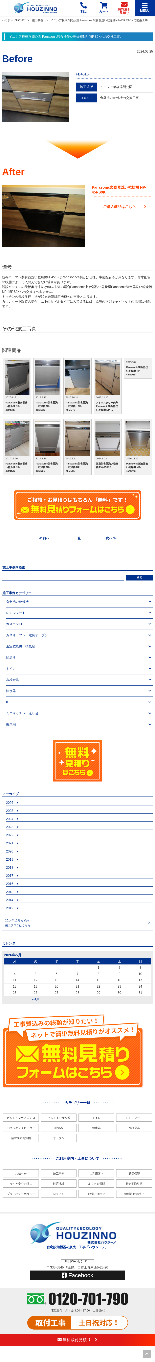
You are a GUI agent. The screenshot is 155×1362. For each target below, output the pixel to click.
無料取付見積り (134, 1193)
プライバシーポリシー (21, 1193)
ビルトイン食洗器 (58, 1117)
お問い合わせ (96, 1193)
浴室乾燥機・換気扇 (78, 646)
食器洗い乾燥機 (78, 601)
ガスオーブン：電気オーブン (78, 635)
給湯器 (78, 657)
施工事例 (37, 20)
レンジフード (78, 613)
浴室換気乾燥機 (21, 1138)
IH (78, 702)
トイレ (78, 668)
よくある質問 (96, 1183)
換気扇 (78, 724)
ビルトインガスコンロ (21, 1117)
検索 (139, 577)
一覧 (77, 538)
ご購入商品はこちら (124, 206)
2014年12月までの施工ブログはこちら (17, 923)
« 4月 (35, 999)
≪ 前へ (44, 538)
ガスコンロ (78, 624)
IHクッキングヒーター (21, 1128)
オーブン (58, 1138)
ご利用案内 (96, 1173)
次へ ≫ (111, 538)
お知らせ (21, 1173)
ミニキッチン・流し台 (78, 713)
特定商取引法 (134, 1183)
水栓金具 (78, 679)
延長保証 (134, 1173)
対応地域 (58, 1183)
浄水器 (78, 691)
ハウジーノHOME (13, 20)
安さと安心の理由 (21, 1183)
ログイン (58, 1193)
